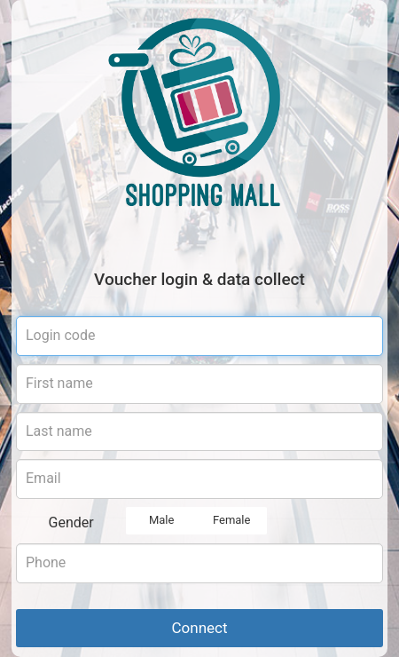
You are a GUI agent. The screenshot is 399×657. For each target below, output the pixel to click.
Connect (199, 628)
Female (231, 520)
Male (161, 520)
